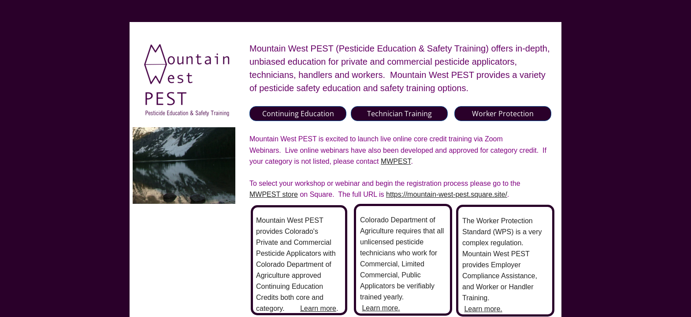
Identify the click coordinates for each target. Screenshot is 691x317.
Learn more (318, 308)
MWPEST (396, 161)
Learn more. (381, 308)
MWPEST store (273, 194)
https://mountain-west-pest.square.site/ (446, 194)
